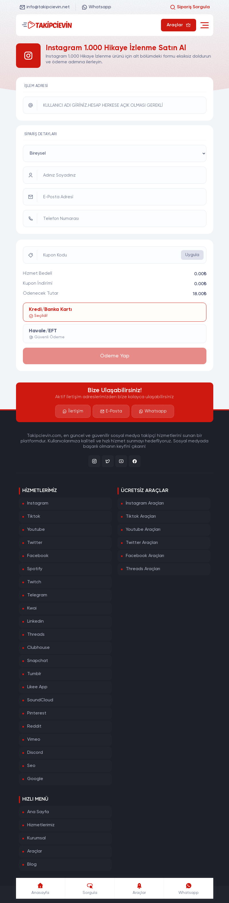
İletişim (73, 411)
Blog (32, 864)
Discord (35, 752)
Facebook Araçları (145, 556)
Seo (31, 766)
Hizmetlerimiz (41, 825)
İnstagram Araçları (145, 503)
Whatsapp (96, 7)
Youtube (36, 529)
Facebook (38, 556)
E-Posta (111, 411)
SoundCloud (40, 700)
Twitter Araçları (142, 542)
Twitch (34, 582)
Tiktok (33, 516)
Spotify (34, 569)
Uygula (192, 255)
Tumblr (34, 674)
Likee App (37, 687)
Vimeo (33, 739)
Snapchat (37, 661)
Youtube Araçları (143, 529)
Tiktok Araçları (141, 516)
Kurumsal (36, 838)
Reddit (34, 726)
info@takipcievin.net (44, 7)
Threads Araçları (143, 569)
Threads (36, 634)
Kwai (32, 608)
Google (35, 779)
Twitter (34, 542)
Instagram (37, 503)
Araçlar (34, 851)
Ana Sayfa (38, 812)
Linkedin (35, 621)
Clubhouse (38, 647)
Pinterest (36, 713)
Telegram (37, 595)
